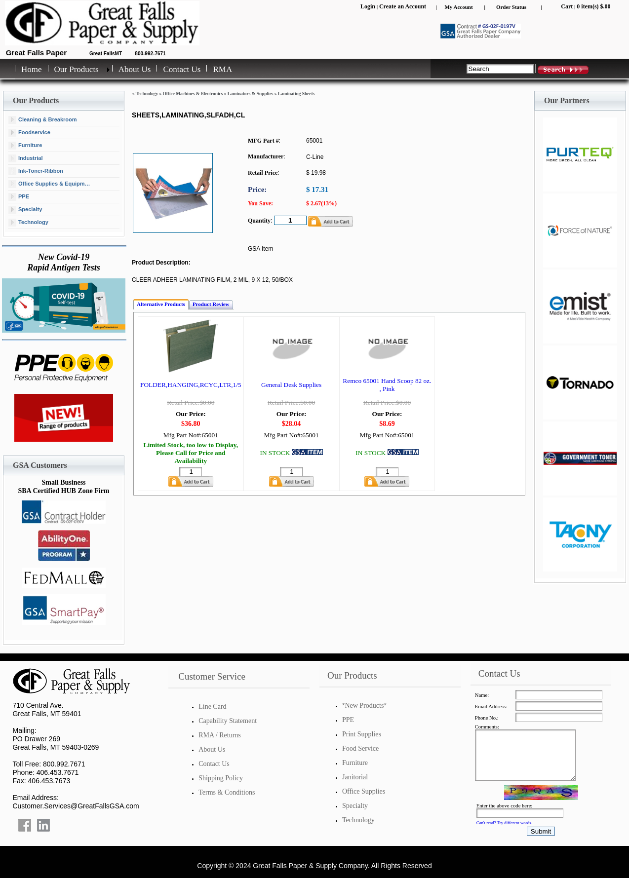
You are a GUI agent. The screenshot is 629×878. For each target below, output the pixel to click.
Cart (567, 6)
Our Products (76, 69)
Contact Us (181, 69)
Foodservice (29, 133)
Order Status (511, 7)
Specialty (25, 210)
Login (367, 6)
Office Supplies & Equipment (50, 184)
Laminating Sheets (296, 93)
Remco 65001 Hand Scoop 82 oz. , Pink (387, 384)
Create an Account (402, 6)
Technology (28, 223)
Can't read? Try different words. (504, 822)
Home (31, 69)
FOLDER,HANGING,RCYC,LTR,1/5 (190, 384)
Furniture (25, 146)
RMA (222, 69)
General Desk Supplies (291, 384)
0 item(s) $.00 (593, 6)
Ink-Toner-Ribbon (35, 171)
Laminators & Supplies (251, 93)
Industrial (25, 158)
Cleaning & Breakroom (42, 120)
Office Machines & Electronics (192, 93)
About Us (134, 69)
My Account (458, 7)
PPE (18, 197)
